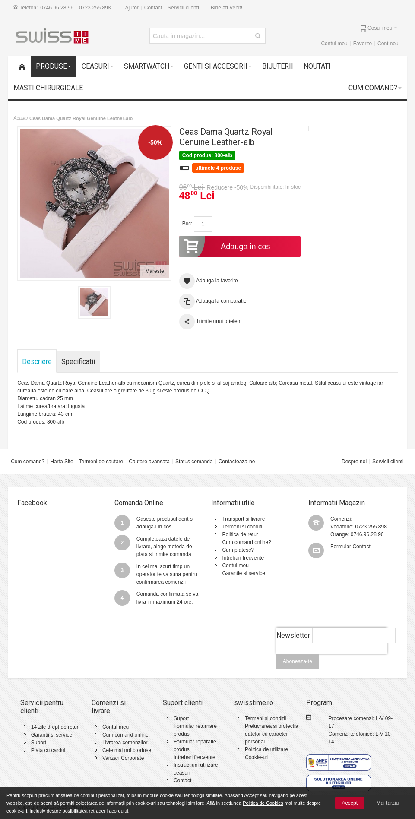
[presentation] (331, 658)
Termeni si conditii (242, 527)
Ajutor (131, 8)
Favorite (362, 44)
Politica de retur (240, 534)
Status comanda (194, 462)
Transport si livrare (243, 519)
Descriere (37, 361)
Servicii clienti (183, 8)
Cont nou (388, 44)
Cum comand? (27, 462)
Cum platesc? (237, 550)
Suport (38, 743)
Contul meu (334, 44)
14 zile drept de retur (55, 727)
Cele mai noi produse (126, 750)
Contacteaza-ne (237, 462)
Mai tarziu (387, 803)
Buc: (187, 224)
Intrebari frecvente (243, 558)
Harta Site (61, 462)
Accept (350, 803)
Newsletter (293, 635)
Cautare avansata (149, 462)
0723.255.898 (95, 8)
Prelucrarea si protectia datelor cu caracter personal (271, 734)
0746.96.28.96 (56, 8)
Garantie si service (243, 573)
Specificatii (78, 361)
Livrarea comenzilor (125, 743)
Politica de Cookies (263, 803)
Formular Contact (350, 547)
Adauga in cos (224, 246)
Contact (153, 8)
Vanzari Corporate (123, 758)
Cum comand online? (246, 542)
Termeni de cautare (101, 462)
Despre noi (354, 462)
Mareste (154, 271)
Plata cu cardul (48, 750)
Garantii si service (51, 735)
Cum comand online (125, 735)
